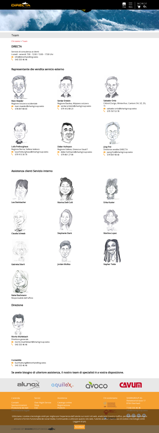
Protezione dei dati (19, 408)
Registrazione (63, 405)
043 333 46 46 (21, 59)
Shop (36, 405)
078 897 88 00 (20, 109)
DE (138, 3)
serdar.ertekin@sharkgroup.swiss (74, 106)
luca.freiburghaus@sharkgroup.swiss (29, 152)
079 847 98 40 (112, 154)
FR (142, 3)
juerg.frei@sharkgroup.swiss (118, 152)
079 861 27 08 (66, 154)
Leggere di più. (79, 421)
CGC (36, 408)
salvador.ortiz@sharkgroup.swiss (120, 108)
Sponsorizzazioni (19, 405)
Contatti (15, 402)
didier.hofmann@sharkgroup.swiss (76, 152)
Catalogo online (64, 402)
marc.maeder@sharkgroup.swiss (27, 106)
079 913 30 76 (21, 154)
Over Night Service (42, 402)
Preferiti (61, 408)
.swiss (28, 362)
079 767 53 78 (113, 111)
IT (146, 3)
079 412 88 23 (67, 108)
